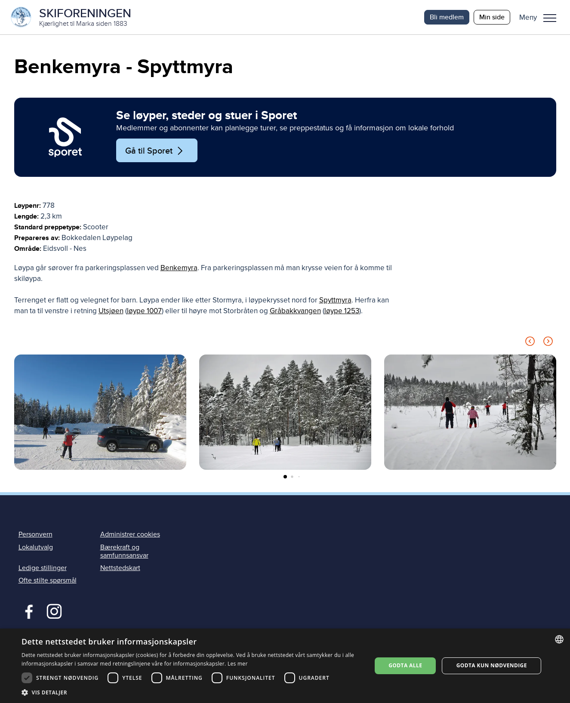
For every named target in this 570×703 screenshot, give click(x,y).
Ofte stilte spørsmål (47, 580)
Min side (492, 17)
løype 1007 (144, 311)
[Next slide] (548, 343)
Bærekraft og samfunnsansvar (124, 551)
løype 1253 (341, 311)
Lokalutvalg (35, 547)
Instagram (54, 610)
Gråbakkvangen (295, 311)
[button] (541, 17)
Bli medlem (447, 17)
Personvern (35, 534)
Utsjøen (111, 311)
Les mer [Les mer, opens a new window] (238, 663)
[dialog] (285, 666)
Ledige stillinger (42, 568)
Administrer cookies (130, 534)
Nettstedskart (120, 568)
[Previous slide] (530, 343)
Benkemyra (178, 268)
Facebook (26, 610)
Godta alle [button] (405, 665)
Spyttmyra (335, 300)
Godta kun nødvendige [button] (491, 665)
